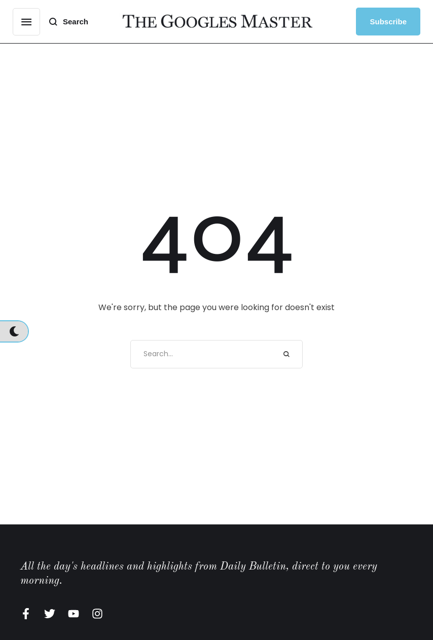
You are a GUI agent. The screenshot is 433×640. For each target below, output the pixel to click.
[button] (26, 21)
